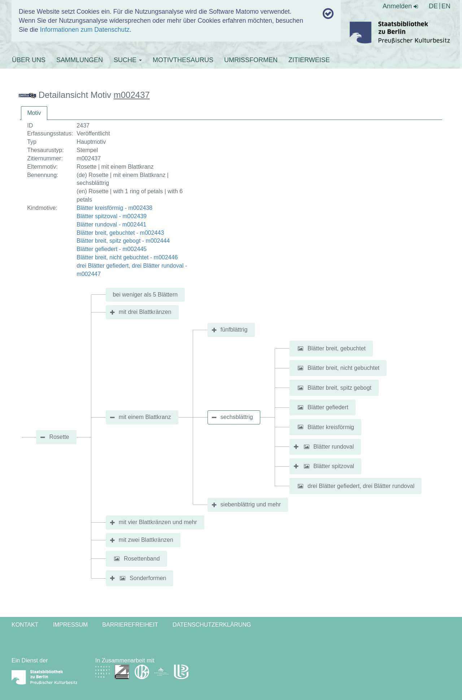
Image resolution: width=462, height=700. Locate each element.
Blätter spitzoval (333, 466)
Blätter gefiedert (328, 407)
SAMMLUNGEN (79, 60)
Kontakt (25, 625)
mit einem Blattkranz (145, 417)
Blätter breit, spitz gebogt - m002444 (123, 241)
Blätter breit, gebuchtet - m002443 (120, 233)
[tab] (34, 113)
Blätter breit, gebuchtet (337, 348)
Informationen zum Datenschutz (85, 29)
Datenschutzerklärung (212, 625)
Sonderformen (148, 578)
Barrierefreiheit (130, 625)
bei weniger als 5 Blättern (145, 294)
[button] (301, 348)
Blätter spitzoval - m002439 (112, 216)
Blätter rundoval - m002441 (111, 224)
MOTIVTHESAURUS (183, 60)
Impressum (70, 625)
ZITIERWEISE (309, 60)
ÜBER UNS (28, 60)
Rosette (59, 437)
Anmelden (400, 6)
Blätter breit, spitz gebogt (339, 388)
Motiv (34, 113)
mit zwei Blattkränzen (146, 540)
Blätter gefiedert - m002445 (112, 249)
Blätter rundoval (333, 447)
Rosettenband (142, 559)
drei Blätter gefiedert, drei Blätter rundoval (361, 486)
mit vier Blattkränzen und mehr (158, 522)
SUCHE (128, 60)
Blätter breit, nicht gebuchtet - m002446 (127, 257)
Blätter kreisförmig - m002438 (114, 208)
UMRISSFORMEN (251, 60)
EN (445, 6)
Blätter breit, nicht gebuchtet (343, 368)
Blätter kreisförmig (331, 427)
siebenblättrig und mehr (251, 504)
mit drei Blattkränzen (145, 312)
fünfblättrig (234, 330)
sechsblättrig (237, 417)
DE (433, 6)
